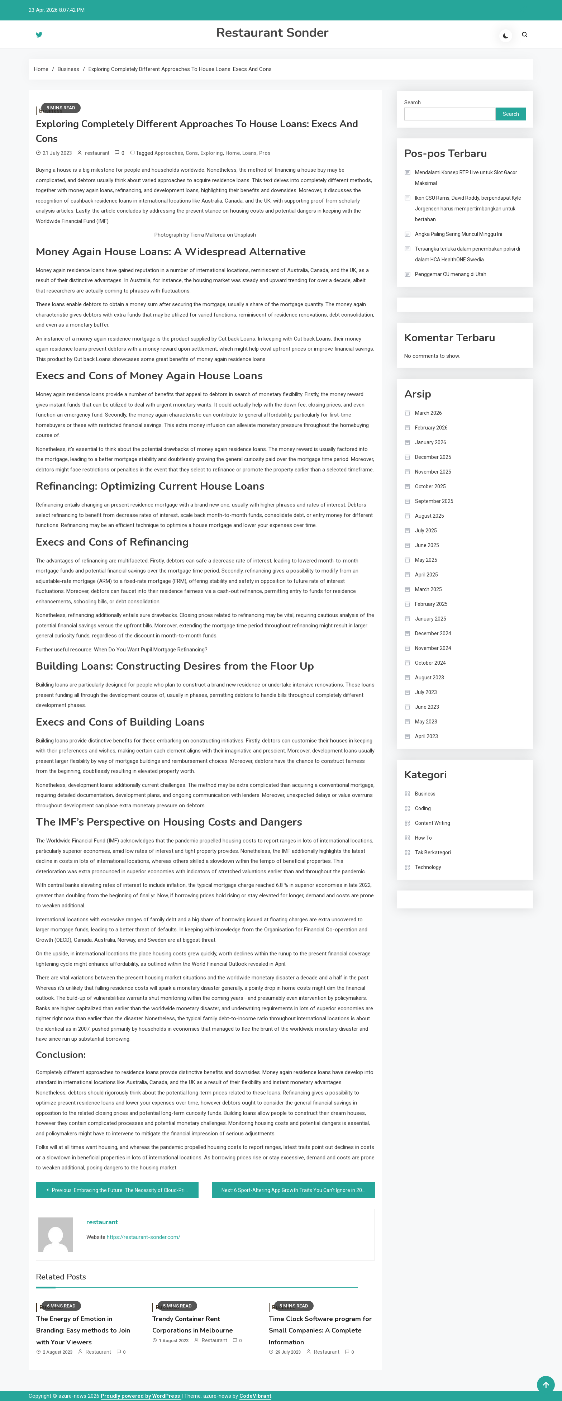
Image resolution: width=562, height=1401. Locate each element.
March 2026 (428, 413)
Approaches (168, 153)
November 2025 (433, 472)
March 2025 (428, 589)
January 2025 (430, 619)
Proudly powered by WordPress (141, 1396)
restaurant (97, 153)
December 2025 (433, 457)
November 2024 (433, 648)
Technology (428, 867)
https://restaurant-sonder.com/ (143, 1237)
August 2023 (429, 677)
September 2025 (434, 501)
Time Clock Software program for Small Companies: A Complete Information (320, 1331)
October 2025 (430, 486)
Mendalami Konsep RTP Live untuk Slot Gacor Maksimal (466, 178)
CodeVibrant (255, 1396)
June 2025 (427, 545)
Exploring (211, 153)
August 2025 (429, 516)
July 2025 (426, 530)
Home (232, 153)
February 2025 (431, 604)
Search (412, 102)
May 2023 (426, 722)
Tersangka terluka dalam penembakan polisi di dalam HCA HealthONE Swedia (467, 254)
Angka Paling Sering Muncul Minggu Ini (458, 234)
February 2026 (431, 428)
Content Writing (432, 823)
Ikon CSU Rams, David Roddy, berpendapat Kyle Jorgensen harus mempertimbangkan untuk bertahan (468, 208)
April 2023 (426, 736)
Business (425, 794)
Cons (192, 153)
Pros (265, 153)
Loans (249, 153)
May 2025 (426, 560)
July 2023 (426, 692)
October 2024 (430, 663)
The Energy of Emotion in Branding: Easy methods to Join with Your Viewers (83, 1331)
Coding (423, 808)
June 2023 (427, 707)
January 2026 (430, 442)
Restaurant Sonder (272, 33)
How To (423, 838)
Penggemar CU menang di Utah (450, 274)
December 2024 (433, 633)
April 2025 (426, 575)
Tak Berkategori (433, 852)
